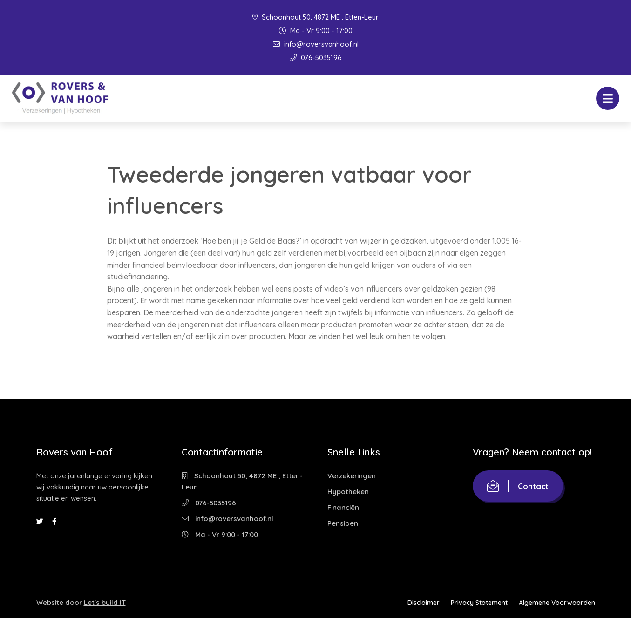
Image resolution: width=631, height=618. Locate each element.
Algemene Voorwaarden (557, 602)
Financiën (343, 507)
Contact (518, 486)
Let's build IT (105, 602)
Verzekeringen (351, 475)
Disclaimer (423, 602)
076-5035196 (316, 57)
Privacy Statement (479, 602)
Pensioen (342, 523)
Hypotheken (348, 491)
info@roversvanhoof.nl (316, 44)
